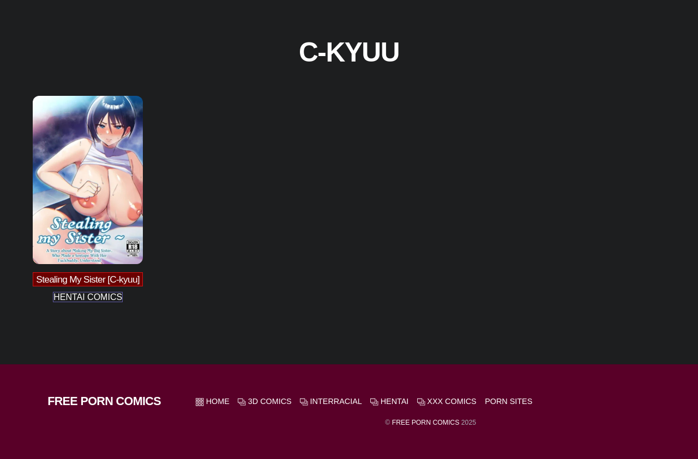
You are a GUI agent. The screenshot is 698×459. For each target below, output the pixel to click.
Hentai (389, 401)
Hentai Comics (87, 297)
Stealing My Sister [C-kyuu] (88, 279)
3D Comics (264, 401)
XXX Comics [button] (447, 401)
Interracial (331, 401)
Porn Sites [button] (508, 401)
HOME (213, 401)
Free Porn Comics (426, 422)
